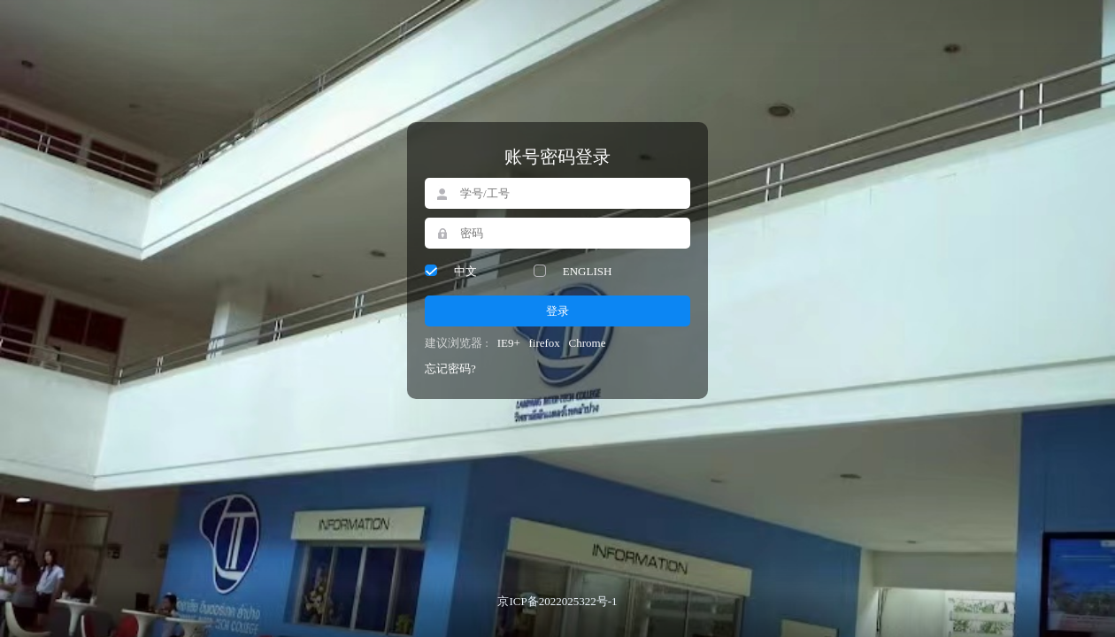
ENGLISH (587, 271)
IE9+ (508, 342)
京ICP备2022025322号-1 (557, 601)
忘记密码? (450, 368)
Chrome (587, 342)
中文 (465, 271)
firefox (543, 342)
